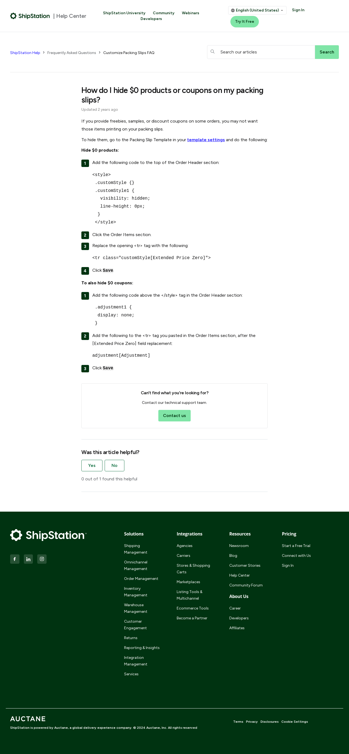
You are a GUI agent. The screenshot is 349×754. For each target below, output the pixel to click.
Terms (238, 722)
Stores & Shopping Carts (193, 568)
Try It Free (244, 21)
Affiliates (237, 628)
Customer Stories (245, 565)
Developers (151, 18)
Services (131, 674)
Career (235, 608)
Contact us (174, 415)
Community (163, 13)
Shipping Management (135, 549)
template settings (206, 139)
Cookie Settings (294, 722)
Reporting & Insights (142, 647)
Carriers (183, 555)
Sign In (298, 10)
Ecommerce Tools (193, 608)
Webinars (190, 13)
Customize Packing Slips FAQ (129, 52)
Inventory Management (135, 591)
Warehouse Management (135, 608)
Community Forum (246, 585)
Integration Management (135, 661)
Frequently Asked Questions (71, 52)
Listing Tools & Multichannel (189, 595)
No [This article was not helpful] (114, 465)
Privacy (252, 722)
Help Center (239, 575)
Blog (233, 555)
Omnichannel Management (135, 565)
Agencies (185, 545)
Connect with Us (296, 555)
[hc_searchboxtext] (261, 52)
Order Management (141, 578)
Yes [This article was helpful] (92, 465)
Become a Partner (192, 618)
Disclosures (270, 722)
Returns (131, 638)
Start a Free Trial (296, 545)
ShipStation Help (25, 52)
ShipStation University (124, 13)
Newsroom (239, 545)
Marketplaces (188, 582)
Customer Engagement (135, 624)
